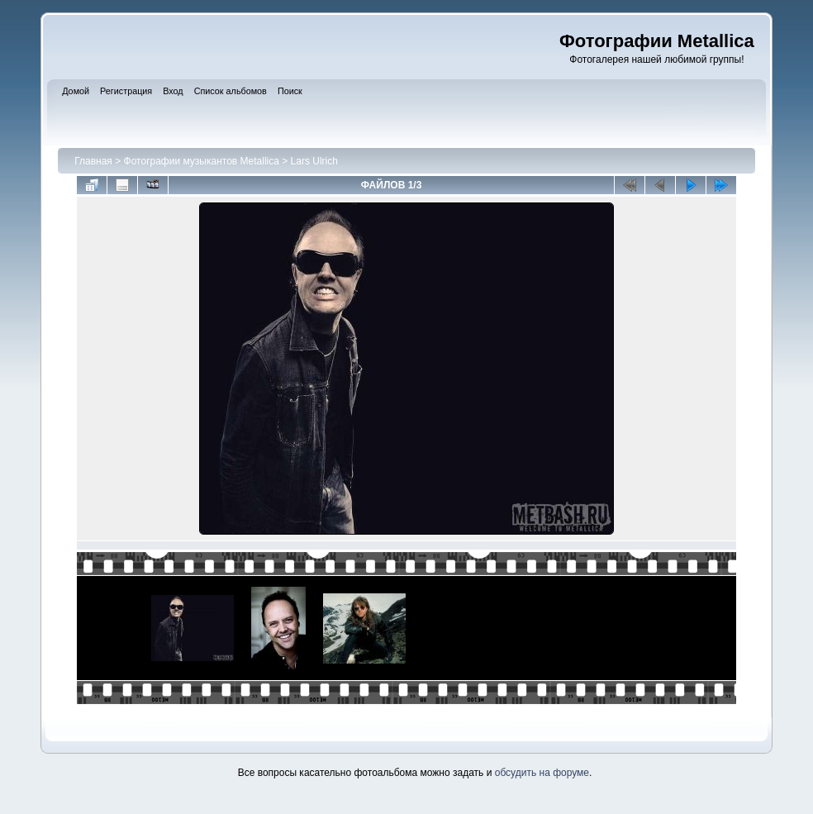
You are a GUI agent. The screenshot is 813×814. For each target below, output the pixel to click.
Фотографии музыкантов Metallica (201, 161)
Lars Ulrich (314, 161)
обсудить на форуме (542, 772)
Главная (93, 161)
